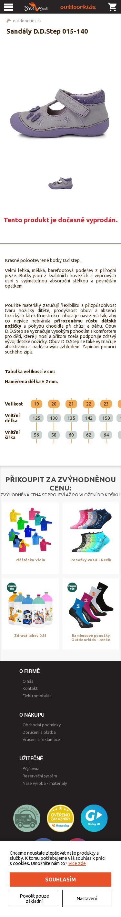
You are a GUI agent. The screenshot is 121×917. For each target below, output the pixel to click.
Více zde (77, 863)
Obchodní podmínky (42, 724)
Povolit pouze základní (34, 898)
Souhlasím (60, 879)
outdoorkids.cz (27, 20)
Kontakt (30, 688)
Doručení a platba (39, 732)
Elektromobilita (37, 695)
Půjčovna (31, 768)
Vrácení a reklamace (41, 739)
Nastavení (86, 898)
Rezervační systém (40, 776)
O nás (28, 681)
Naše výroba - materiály (45, 783)
